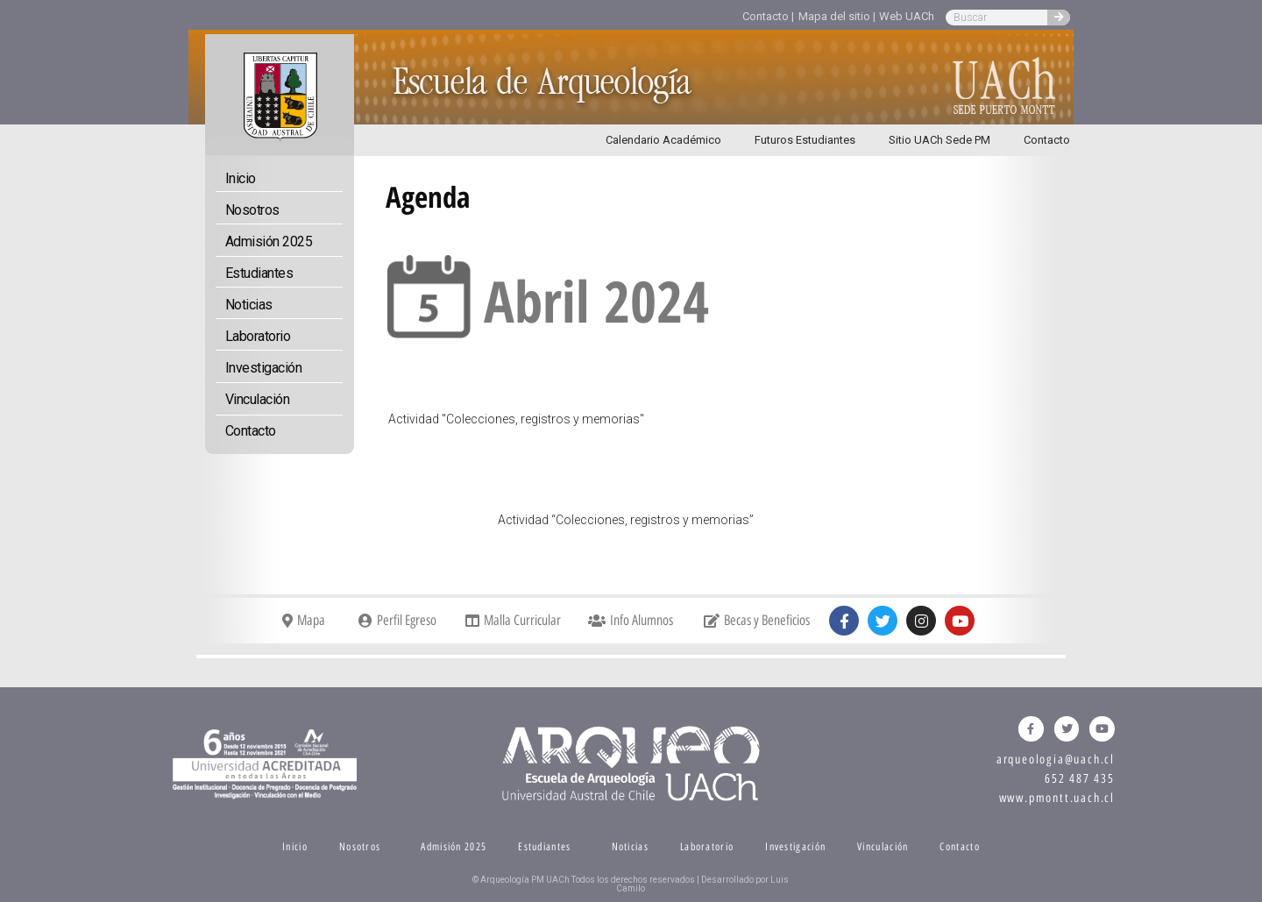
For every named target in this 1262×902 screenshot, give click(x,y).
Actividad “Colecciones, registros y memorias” (626, 520)
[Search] (1058, 17)
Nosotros (252, 210)
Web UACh (906, 16)
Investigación (263, 367)
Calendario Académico (663, 139)
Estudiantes (259, 273)
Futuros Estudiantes (805, 139)
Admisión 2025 (269, 241)
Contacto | (768, 16)
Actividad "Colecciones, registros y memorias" (516, 419)
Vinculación (257, 399)
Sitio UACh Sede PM (939, 139)
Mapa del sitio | (837, 16)
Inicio (240, 178)
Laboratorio (258, 336)
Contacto (1047, 139)
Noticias (249, 304)
